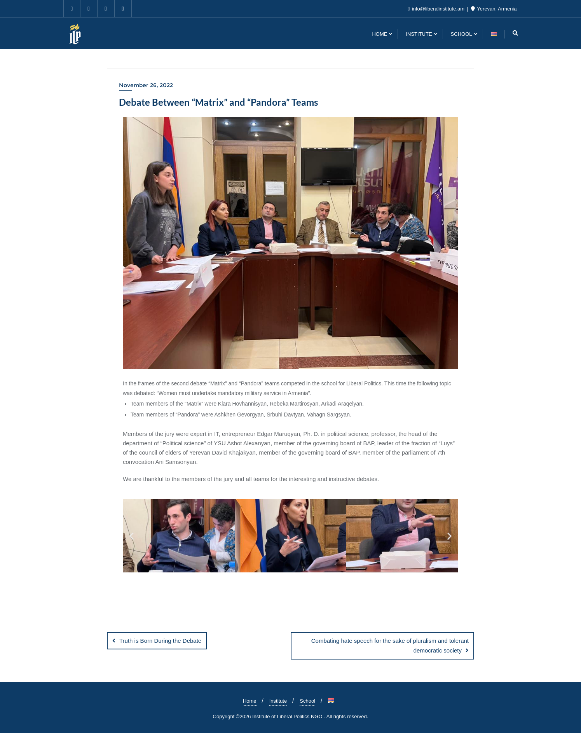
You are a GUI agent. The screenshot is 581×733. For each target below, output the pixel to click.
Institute (278, 701)
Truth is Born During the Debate (160, 640)
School (307, 701)
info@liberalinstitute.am (437, 9)
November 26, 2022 (146, 85)
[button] (131, 536)
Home (249, 701)
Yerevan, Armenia (494, 9)
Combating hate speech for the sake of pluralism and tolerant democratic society (390, 645)
